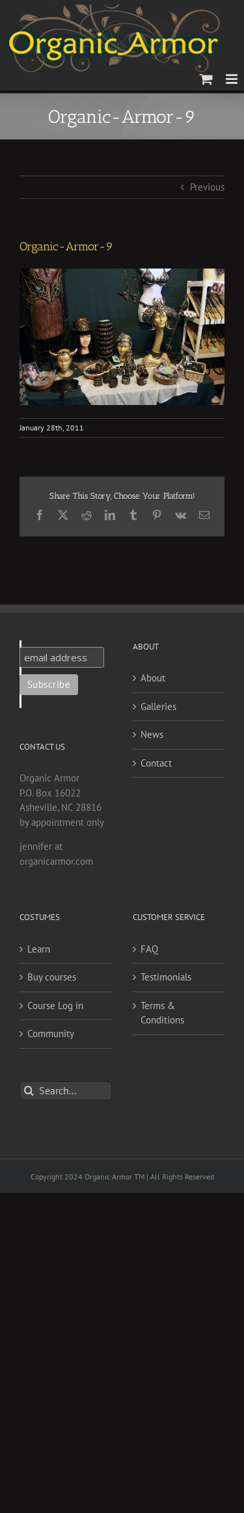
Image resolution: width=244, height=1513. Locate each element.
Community (50, 1033)
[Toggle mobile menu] (232, 79)
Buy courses (51, 977)
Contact (156, 763)
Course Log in (55, 1005)
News (152, 734)
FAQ (149, 949)
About (153, 678)
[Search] (29, 1090)
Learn (38, 949)
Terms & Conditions (162, 1013)
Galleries (158, 706)
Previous (207, 187)
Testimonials (166, 977)
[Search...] (66, 1090)
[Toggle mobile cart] (206, 79)
